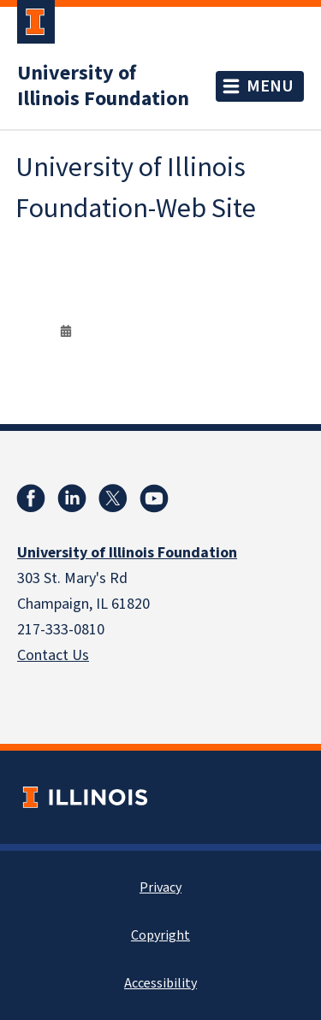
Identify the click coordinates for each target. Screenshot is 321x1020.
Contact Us (53, 655)
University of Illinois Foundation (103, 86)
